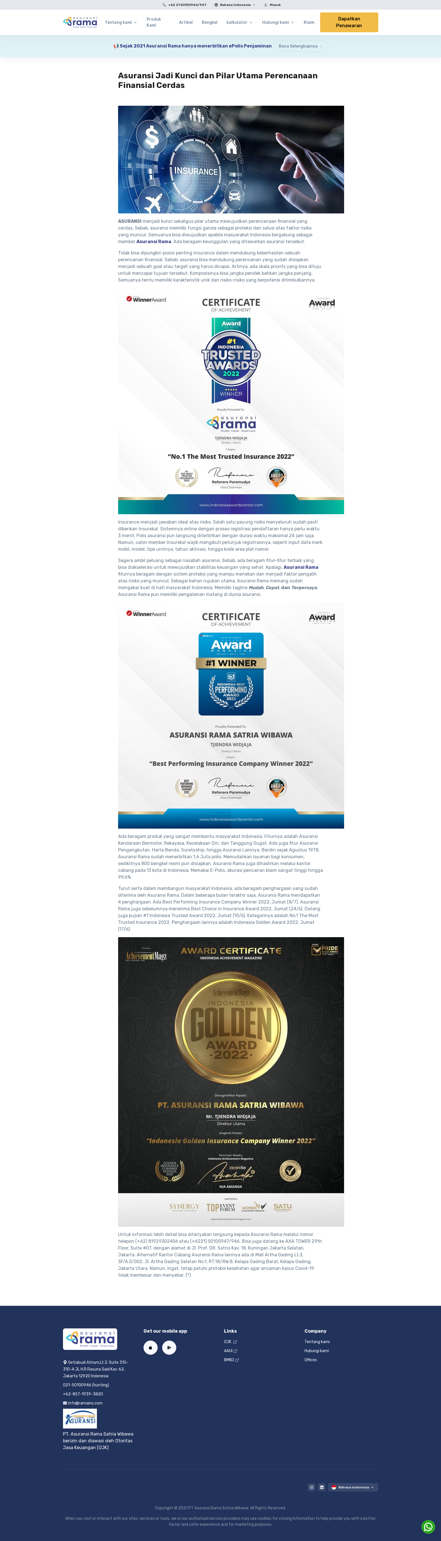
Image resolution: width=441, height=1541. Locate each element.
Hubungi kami (317, 1350)
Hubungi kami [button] (275, 22)
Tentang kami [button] (118, 22)
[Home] (80, 22)
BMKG (231, 1360)
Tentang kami (317, 1341)
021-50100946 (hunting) (86, 1385)
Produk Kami (154, 22)
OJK (230, 1341)
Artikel (186, 22)
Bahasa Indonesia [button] (231, 4)
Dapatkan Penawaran (349, 22)
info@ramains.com (83, 1403)
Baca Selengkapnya (301, 46)
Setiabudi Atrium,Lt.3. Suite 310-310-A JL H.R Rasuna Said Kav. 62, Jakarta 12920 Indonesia (95, 1369)
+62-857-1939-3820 (83, 1394)
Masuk (271, 5)
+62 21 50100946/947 (183, 5)
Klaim (309, 22)
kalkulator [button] (237, 22)
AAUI (230, 1350)
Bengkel (210, 22)
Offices (311, 1360)
